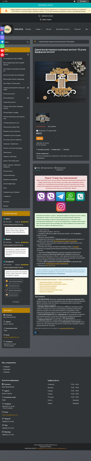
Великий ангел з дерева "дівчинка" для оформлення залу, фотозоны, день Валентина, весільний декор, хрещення (16, 252)
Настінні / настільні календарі (12, 148)
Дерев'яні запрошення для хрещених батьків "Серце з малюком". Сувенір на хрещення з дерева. (17, 273)
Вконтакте (7, 369)
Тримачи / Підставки (10, 156)
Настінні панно (8, 171)
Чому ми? (77, 29)
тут (47, 265)
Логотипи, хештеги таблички (12, 139)
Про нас (48, 29)
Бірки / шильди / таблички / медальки (12, 166)
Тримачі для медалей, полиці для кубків (14, 88)
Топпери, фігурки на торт (11, 123)
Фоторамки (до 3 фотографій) (12, 58)
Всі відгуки (16, 302)
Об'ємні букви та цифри (10, 112)
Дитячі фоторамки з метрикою (48, 286)
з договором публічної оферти (66, 328)
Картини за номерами (10, 179)
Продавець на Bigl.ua (45, 446)
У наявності (7, 196)
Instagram (7, 367)
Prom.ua (54, 445)
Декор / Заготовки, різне (11, 161)
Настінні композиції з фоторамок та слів (51, 289)
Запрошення (7, 152)
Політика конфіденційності (59, 448)
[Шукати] (27, 42)
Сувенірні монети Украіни (11, 192)
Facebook (7, 372)
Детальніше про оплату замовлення (57, 263)
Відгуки (5, 206)
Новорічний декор (9, 175)
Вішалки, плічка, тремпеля (11, 131)
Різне (5, 188)
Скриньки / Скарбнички (10, 144)
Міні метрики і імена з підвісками (13, 79)
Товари (38, 29)
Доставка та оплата (62, 29)
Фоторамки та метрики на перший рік (14, 70)
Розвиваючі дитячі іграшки (12, 135)
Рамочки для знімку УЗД (47, 291)
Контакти (6, 201)
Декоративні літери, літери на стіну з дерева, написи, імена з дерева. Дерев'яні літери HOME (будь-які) (17, 230)
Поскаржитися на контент (43, 448)
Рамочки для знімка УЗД (11, 127)
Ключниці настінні (9, 94)
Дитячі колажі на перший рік (48, 288)
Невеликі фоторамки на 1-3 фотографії (50, 282)
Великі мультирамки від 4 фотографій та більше (53, 284)
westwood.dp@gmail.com (11, 337)
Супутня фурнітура (9, 183)
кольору (76, 246)
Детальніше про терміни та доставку (65, 241)
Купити (39, 138)
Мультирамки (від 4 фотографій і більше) (13, 63)
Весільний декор (8, 98)
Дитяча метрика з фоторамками (13, 75)
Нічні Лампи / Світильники (11, 83)
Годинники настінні (9, 102)
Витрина (28, 29)
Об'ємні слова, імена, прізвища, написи (13, 107)
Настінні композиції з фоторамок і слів (14, 117)
